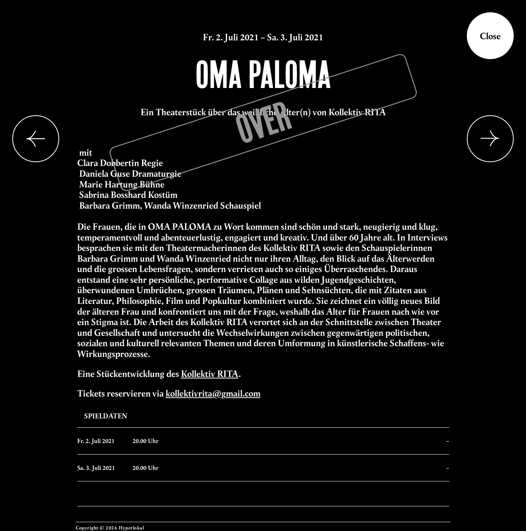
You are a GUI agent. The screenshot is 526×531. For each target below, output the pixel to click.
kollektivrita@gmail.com (213, 393)
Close (490, 36)
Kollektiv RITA (210, 373)
